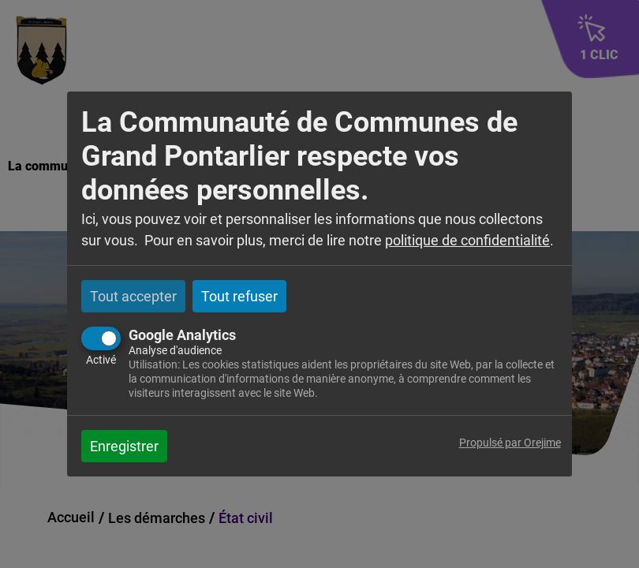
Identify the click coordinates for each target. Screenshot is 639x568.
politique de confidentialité (467, 240)
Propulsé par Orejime (510, 443)
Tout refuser (239, 296)
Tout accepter (133, 296)
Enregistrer (124, 446)
